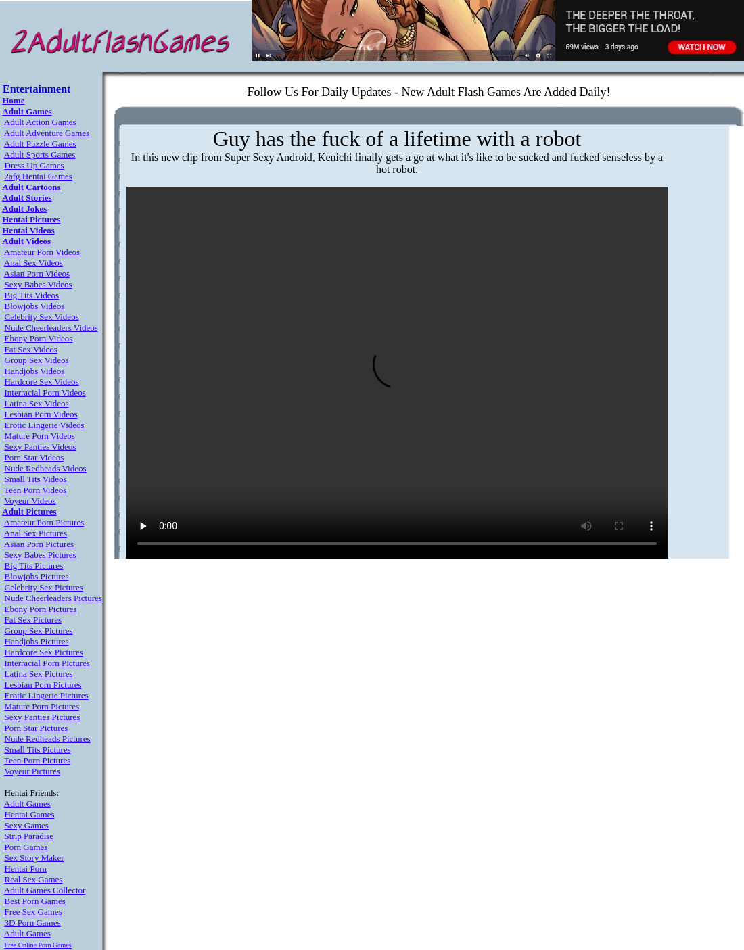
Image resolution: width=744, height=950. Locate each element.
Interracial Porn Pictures (47, 663)
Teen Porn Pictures (37, 760)
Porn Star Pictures (36, 728)
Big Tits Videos (32, 295)
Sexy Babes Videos (38, 284)
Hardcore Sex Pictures (44, 652)
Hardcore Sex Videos (42, 382)
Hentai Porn (26, 868)
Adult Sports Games (39, 154)
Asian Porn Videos (37, 273)
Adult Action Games (40, 122)
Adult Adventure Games (46, 133)
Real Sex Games (34, 879)
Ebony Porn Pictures (41, 609)
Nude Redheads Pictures (48, 739)
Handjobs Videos (35, 371)
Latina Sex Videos (37, 403)
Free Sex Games (33, 912)
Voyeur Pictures (32, 771)
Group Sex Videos (37, 360)
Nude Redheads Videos (46, 468)
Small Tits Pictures (38, 749)
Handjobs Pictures (37, 641)
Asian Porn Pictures (39, 544)
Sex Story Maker (34, 858)
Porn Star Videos (34, 457)
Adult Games (27, 804)
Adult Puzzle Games (40, 144)
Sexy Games (27, 825)
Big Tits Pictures (34, 566)
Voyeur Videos (29, 501)
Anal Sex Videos (33, 263)
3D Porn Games (33, 923)
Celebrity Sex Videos (42, 317)
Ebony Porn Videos (39, 338)
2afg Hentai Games (38, 176)
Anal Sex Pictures (35, 533)
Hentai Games (30, 814)
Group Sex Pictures (39, 630)
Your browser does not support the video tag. (397, 373)
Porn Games (26, 847)
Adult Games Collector (45, 890)
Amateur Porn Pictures (44, 522)
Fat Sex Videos (31, 349)
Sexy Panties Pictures (42, 717)
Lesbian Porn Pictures (43, 685)
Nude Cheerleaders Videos (51, 328)
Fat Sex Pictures (33, 620)
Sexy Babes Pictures (40, 555)
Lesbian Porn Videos (41, 414)
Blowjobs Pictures (37, 576)
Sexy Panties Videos (40, 447)
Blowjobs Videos (35, 306)
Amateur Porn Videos (42, 252)
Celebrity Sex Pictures (44, 587)
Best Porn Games (35, 901)
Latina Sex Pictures (39, 674)
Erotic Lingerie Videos (45, 425)
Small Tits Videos (36, 479)
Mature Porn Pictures (42, 706)
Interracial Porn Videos (45, 392)
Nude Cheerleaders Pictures (53, 598)
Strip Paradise (29, 836)
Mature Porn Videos (40, 436)
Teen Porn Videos (35, 490)
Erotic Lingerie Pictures (47, 695)
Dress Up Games (34, 165)
